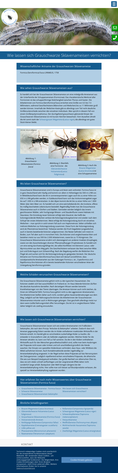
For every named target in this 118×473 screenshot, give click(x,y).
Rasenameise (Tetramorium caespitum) (37, 433)
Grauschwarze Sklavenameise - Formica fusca (40, 388)
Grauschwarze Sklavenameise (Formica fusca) (40, 417)
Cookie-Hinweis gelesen (81, 460)
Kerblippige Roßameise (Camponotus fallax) (39, 422)
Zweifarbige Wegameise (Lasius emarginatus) (81, 431)
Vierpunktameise (69, 419)
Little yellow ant (28, 428)
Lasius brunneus (86, 171)
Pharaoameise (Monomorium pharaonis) (38, 431)
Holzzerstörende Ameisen (32, 419)
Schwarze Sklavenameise (31, 391)
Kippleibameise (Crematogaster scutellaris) (39, 425)
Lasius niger (69, 119)
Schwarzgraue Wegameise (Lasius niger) (79, 411)
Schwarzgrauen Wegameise (51, 119)
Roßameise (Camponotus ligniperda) (77, 408)
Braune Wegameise (87, 168)
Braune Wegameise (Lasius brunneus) (37, 408)
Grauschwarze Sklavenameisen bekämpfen (39, 394)
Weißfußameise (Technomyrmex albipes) (79, 422)
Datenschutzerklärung (26, 468)
